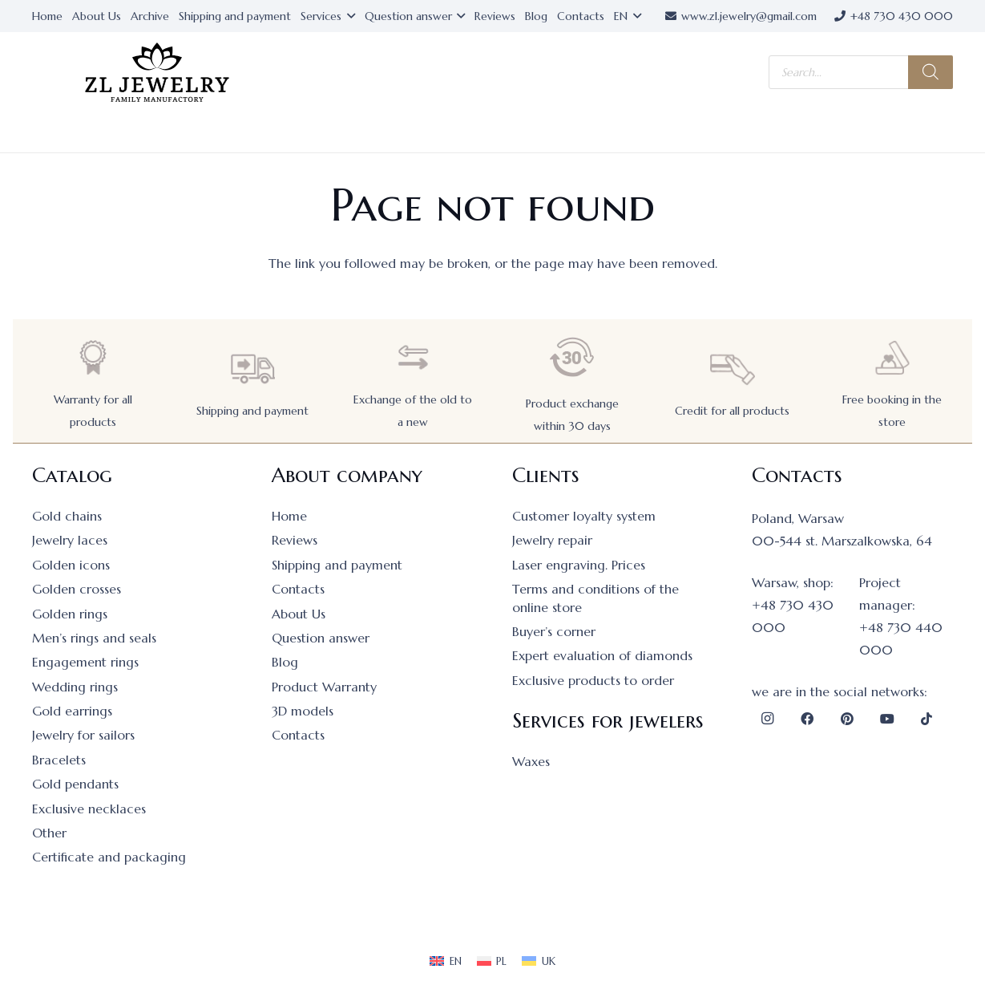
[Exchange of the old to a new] (412, 357)
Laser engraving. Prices (578, 565)
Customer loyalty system (584, 516)
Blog (285, 662)
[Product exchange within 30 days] (572, 357)
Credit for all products (732, 410)
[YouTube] (887, 719)
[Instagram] (768, 719)
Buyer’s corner (553, 631)
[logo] (157, 73)
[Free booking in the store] (892, 357)
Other (49, 833)
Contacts (298, 589)
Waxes (531, 761)
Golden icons (71, 565)
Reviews (294, 540)
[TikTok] (926, 719)
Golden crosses (76, 589)
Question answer (320, 638)
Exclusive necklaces (89, 809)
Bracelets (59, 760)
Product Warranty (324, 687)
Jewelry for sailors (83, 735)
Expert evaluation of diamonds (602, 655)
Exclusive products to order (593, 680)
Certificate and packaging (109, 857)
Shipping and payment (252, 410)
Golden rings (69, 614)
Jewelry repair (552, 540)
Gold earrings (72, 711)
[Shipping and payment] (252, 369)
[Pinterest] (847, 719)
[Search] (930, 72)
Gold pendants (75, 784)
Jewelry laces (69, 540)
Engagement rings (85, 662)
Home (289, 516)
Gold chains (67, 516)
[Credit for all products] (732, 369)
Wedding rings (75, 687)
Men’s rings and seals (94, 638)
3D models (302, 711)
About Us (298, 614)
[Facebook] (807, 719)
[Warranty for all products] (93, 357)
